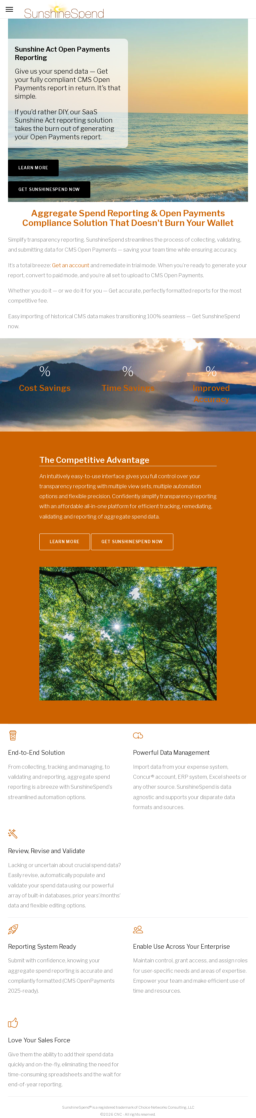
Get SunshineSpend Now (49, 189)
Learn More (33, 167)
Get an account (70, 265)
